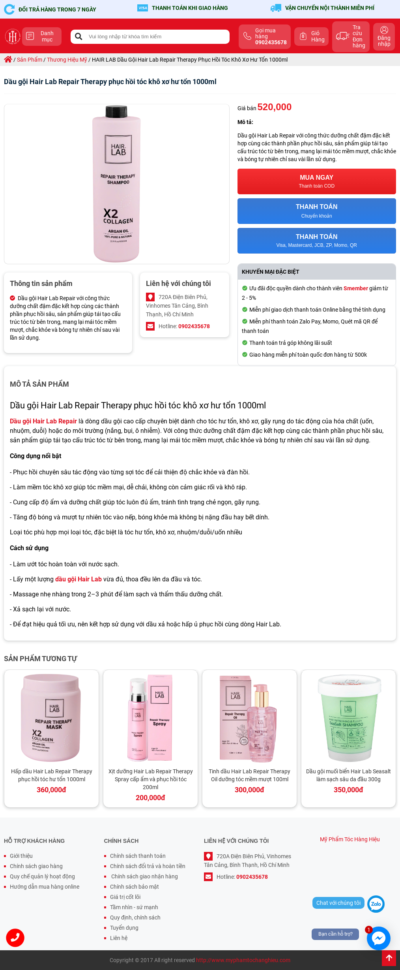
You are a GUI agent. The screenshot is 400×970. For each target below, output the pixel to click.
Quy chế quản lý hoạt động (42, 876)
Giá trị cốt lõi (125, 897)
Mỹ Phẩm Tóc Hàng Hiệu (350, 839)
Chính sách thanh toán (138, 856)
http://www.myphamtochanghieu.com (243, 960)
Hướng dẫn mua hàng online (44, 887)
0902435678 (194, 326)
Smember (356, 288)
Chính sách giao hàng (36, 866)
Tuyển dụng (124, 928)
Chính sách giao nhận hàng (144, 876)
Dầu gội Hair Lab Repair (43, 421)
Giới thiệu (21, 856)
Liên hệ (118, 938)
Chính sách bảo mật (134, 887)
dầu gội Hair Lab (78, 579)
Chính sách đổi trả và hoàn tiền (147, 866)
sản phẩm (29, 59)
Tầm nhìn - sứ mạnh (134, 907)
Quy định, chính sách (135, 917)
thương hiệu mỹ (67, 59)
